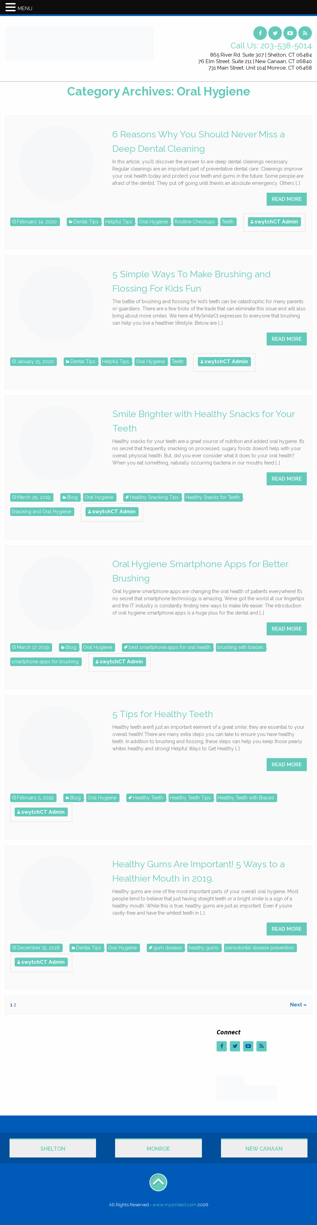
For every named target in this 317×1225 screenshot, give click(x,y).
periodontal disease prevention (259, 947)
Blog (72, 497)
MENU (25, 8)
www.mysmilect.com (174, 1204)
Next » (298, 1005)
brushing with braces (240, 647)
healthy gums (204, 947)
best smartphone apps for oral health (169, 647)
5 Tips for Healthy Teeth (162, 714)
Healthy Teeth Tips (190, 797)
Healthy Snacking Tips (154, 497)
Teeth (228, 221)
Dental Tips (86, 221)
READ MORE (287, 199)
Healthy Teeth (148, 797)
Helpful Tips (118, 221)
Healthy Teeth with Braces (246, 797)
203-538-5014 (286, 45)
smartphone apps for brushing (45, 661)
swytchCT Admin (276, 222)
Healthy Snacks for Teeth (213, 497)
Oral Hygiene (153, 221)
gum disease (168, 947)
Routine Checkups (195, 221)
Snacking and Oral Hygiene (41, 511)
